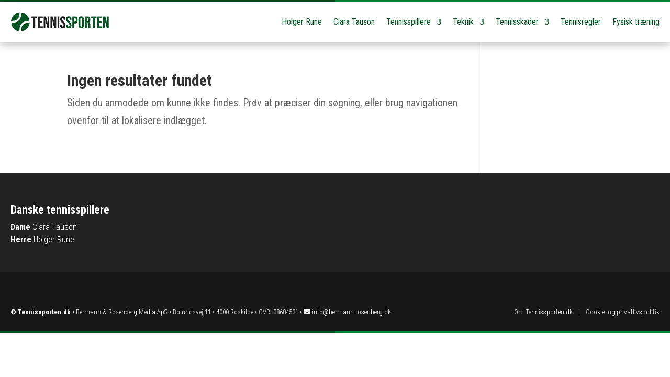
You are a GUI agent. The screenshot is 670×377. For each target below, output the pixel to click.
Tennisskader (517, 22)
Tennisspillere (408, 22)
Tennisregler (581, 22)
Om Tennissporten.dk (543, 312)
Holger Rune (302, 22)
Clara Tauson (354, 22)
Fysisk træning (636, 22)
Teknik (463, 22)
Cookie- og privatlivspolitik (623, 312)
